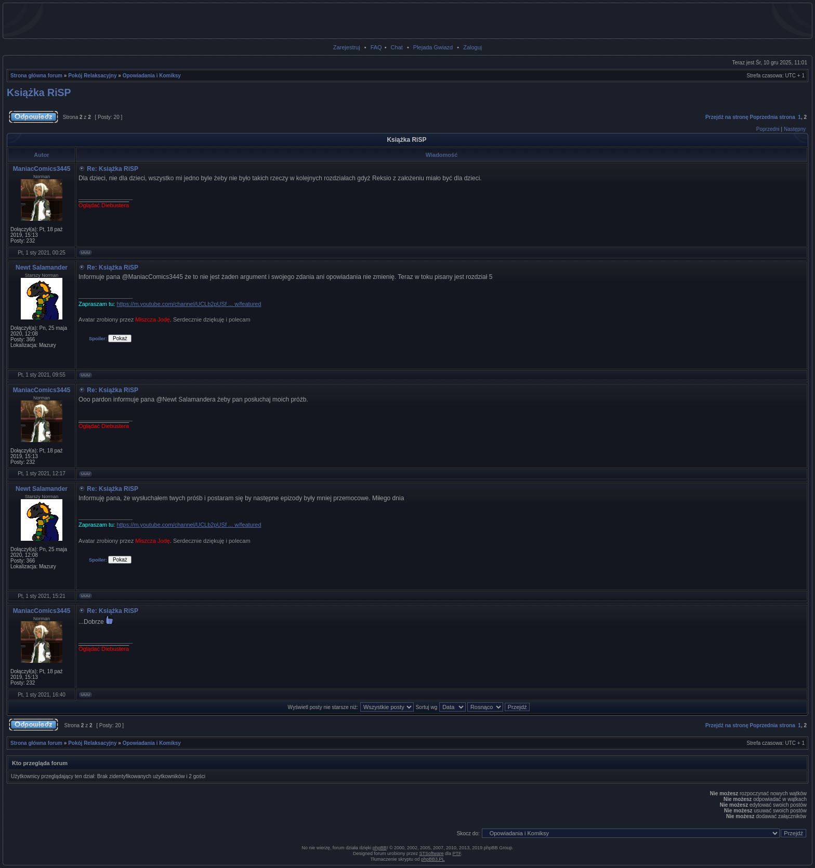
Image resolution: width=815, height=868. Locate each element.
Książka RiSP (39, 92)
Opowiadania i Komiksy (152, 75)
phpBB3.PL (433, 859)
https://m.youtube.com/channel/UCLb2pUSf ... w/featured (188, 304)
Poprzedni (768, 129)
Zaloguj (472, 47)
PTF (457, 853)
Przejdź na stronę (726, 117)
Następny (795, 129)
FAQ (376, 47)
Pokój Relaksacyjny (92, 75)
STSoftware (431, 853)
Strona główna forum (36, 75)
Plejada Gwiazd (433, 47)
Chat (397, 47)
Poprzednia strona (772, 117)
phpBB (380, 847)
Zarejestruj (346, 47)
